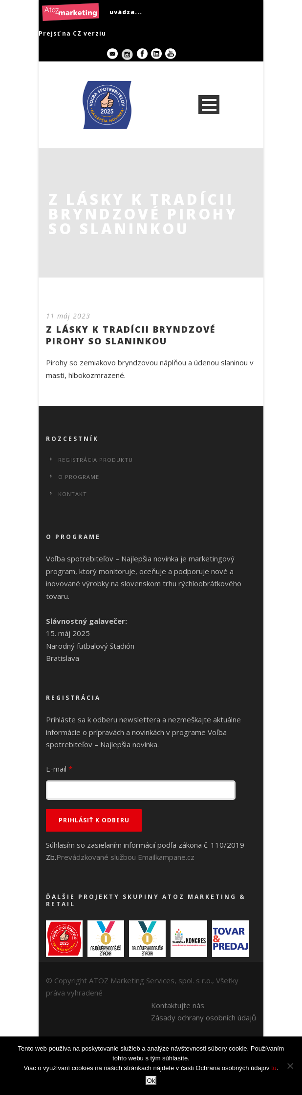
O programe (78, 476)
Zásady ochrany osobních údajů (203, 1017)
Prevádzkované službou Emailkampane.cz (125, 857)
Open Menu (208, 104)
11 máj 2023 (68, 315)
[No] (290, 1066)
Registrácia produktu (95, 459)
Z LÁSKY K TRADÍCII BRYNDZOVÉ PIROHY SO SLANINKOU (131, 334)
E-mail (59, 769)
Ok (151, 1080)
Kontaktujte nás (177, 1005)
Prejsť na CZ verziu (72, 33)
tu (274, 1068)
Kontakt (72, 494)
